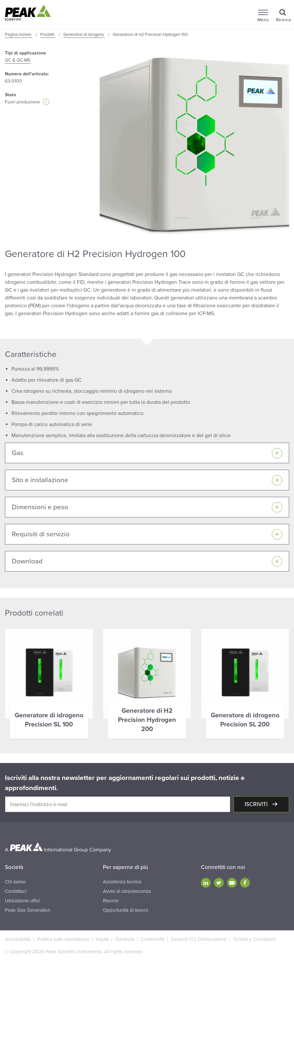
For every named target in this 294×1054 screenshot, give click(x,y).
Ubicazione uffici (22, 901)
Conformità (152, 939)
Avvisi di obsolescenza (127, 891)
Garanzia (124, 939)
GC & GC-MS (17, 60)
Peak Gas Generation (27, 910)
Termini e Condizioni (254, 939)
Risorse (111, 901)
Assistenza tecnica (122, 882)
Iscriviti (257, 804)
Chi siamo (15, 882)
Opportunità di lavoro (125, 910)
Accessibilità (18, 939)
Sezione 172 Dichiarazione (198, 939)
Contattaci (15, 891)
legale (102, 939)
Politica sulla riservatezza (63, 939)
